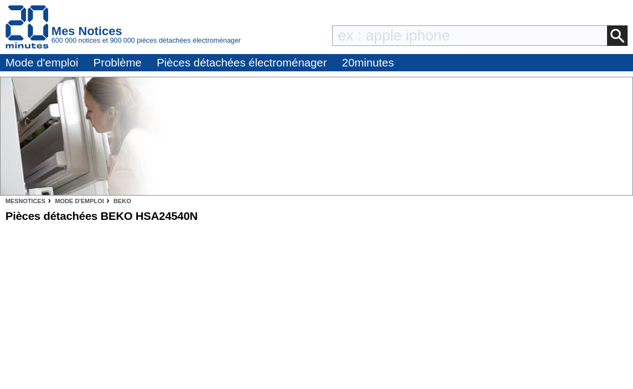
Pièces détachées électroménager (242, 62)
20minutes (368, 62)
